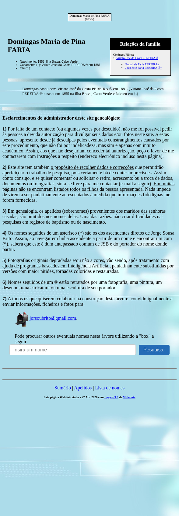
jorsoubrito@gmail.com (45, 318)
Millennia (129, 397)
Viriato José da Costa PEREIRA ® (137, 58)
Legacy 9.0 (111, 397)
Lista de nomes (110, 387)
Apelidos (83, 387)
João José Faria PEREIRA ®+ (143, 67)
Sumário (62, 387)
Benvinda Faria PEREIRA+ (142, 64)
